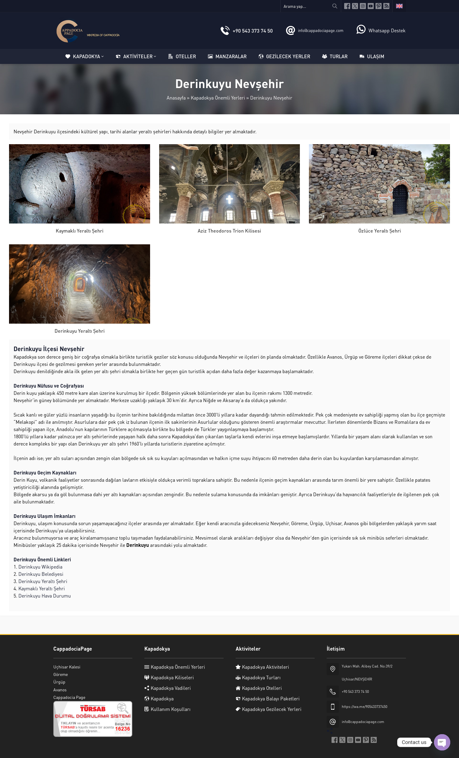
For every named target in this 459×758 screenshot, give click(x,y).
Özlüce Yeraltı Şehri (379, 230)
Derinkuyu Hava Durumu (44, 595)
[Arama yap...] (311, 6)
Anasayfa (176, 97)
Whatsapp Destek (387, 30)
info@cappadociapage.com (320, 30)
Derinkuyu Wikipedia (40, 566)
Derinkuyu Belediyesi (40, 574)
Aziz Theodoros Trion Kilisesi (229, 230)
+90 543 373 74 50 (253, 30)
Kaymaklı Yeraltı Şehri (79, 230)
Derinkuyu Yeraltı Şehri (80, 331)
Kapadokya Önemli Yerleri (218, 97)
